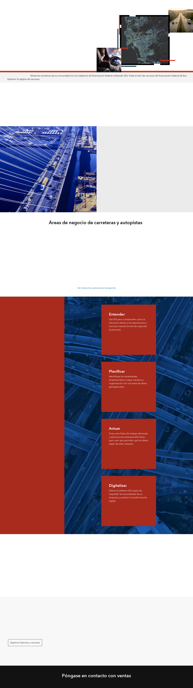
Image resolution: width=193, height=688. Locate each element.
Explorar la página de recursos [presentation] (23, 79)
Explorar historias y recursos (25, 642)
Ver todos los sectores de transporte (96, 288)
